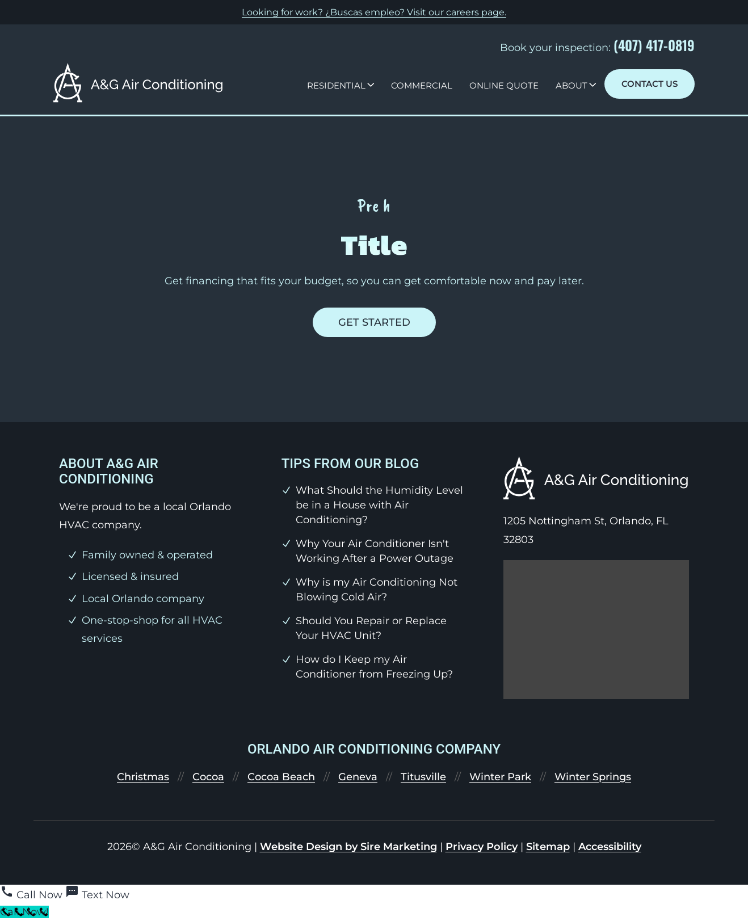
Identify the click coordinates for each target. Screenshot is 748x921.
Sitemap (548, 846)
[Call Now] (32, 895)
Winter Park (500, 777)
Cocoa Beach (281, 777)
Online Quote (504, 85)
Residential (336, 85)
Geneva (357, 777)
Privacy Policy (482, 846)
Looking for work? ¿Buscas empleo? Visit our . (374, 12)
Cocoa (208, 777)
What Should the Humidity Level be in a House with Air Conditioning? (379, 505)
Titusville (423, 777)
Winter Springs (592, 777)
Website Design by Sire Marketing (348, 846)
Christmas (143, 777)
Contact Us (649, 83)
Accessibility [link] (609, 846)
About (571, 85)
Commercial (421, 85)
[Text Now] (97, 895)
